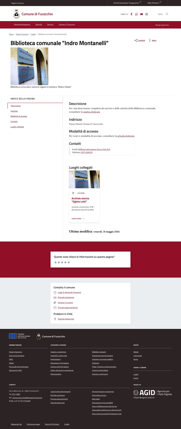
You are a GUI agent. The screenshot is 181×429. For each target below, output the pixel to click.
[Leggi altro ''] (78, 219)
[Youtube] (140, 14)
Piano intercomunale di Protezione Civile (106, 413)
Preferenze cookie (33, 424)
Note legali (96, 399)
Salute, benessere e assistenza (62, 370)
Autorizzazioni (56, 359)
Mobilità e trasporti (99, 352)
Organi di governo (15, 352)
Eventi (135, 378)
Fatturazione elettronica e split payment (106, 410)
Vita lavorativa (56, 374)
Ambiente (95, 363)
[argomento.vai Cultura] (81, 193)
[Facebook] (130, 14)
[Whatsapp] (135, 14)
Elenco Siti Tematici (52, 424)
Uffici (11, 359)
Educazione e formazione (60, 363)
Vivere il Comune (22, 34)
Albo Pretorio (155, 2)
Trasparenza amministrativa (102, 355)
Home (11, 34)
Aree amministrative (16, 355)
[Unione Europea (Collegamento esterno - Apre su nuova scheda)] (20, 336)
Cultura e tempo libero (100, 370)
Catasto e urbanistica (58, 352)
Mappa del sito (16, 424)
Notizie (136, 352)
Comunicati (137, 355)
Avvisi (135, 359)
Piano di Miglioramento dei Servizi (104, 406)
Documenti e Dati (15, 370)
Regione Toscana (17, 3)
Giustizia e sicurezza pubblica (102, 359)
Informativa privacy (99, 395)
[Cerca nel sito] (167, 14)
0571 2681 (16, 394)
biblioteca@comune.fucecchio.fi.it (94, 149)
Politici (11, 363)
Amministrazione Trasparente (128, 2)
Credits (67, 424)
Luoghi (33, 34)
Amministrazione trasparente (103, 391)
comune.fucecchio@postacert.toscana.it (27, 397)
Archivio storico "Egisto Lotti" (80, 199)
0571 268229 (86, 152)
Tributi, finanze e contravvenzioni (104, 366)
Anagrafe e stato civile (59, 355)
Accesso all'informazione (60, 366)
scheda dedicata (125, 136)
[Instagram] (145, 14)
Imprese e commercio (100, 374)
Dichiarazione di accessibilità (102, 402)
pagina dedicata (91, 111)
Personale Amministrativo (18, 366)
